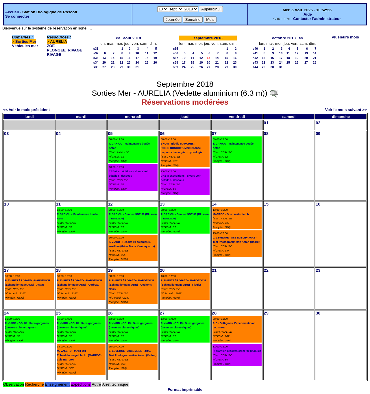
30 (128, 67)
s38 (175, 62)
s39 (175, 67)
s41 (255, 53)
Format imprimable (185, 389)
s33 (96, 58)
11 (147, 53)
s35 (96, 67)
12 (155, 53)
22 (121, 62)
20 (104, 62)
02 (318, 123)
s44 (255, 67)
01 (266, 123)
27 (104, 67)
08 (266, 133)
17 (137, 58)
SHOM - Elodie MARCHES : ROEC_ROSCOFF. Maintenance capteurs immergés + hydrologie (181, 148)
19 (155, 58)
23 (128, 62)
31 (137, 67)
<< (117, 38)
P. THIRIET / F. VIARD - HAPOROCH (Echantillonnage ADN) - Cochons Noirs (131, 285)
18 (147, 58)
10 (137, 53)
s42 (255, 58)
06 (162, 133)
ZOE (51, 46)
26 (155, 62)
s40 (255, 48)
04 (58, 133)
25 (147, 62)
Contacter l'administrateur (317, 18)
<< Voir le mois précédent (26, 110)
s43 (255, 62)
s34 (96, 62)
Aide (308, 14)
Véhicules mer (25, 46)
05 (110, 133)
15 (121, 58)
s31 (96, 48)
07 (214, 133)
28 (112, 67)
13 (104, 58)
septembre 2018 (208, 38)
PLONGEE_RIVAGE (64, 50)
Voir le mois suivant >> (346, 110)
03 (6, 133)
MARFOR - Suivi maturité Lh (231, 214)
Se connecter (17, 16)
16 (128, 58)
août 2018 (132, 38)
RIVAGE (54, 54)
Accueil (12, 12)
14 (112, 58)
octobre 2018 (284, 38)
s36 (175, 53)
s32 (96, 53)
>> (301, 38)
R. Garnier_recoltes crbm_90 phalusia (237, 350)
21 (112, 62)
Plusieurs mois (345, 37)
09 (318, 133)
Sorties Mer (25, 41)
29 (121, 67)
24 (137, 62)
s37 (175, 58)
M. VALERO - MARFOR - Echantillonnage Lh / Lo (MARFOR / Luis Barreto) (79, 355)
